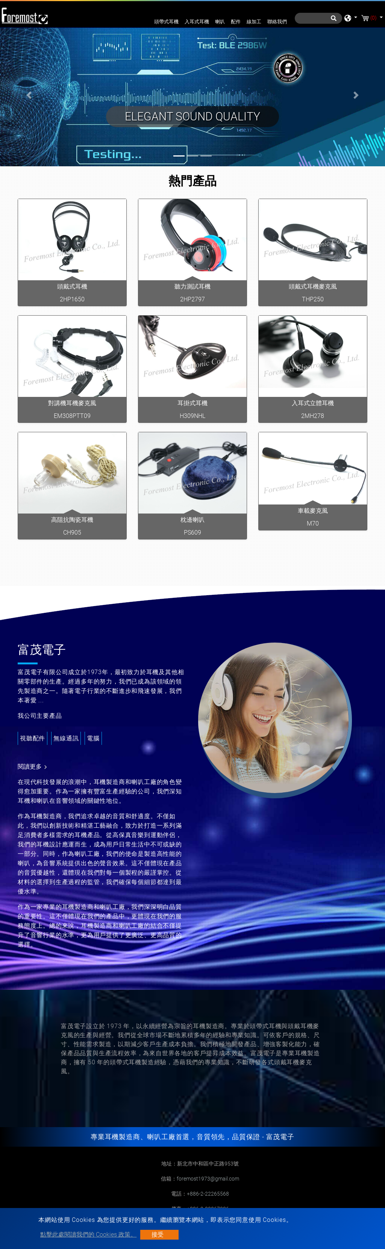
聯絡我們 (277, 21)
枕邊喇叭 (192, 519)
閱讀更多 (33, 767)
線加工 (254, 21)
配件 (236, 21)
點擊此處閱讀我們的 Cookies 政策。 (88, 1234)
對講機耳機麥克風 (72, 403)
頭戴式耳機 (72, 286)
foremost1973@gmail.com (208, 1179)
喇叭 (220, 21)
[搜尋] (318, 18)
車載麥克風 (313, 510)
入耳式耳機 (197, 21)
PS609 (192, 532)
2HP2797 (192, 299)
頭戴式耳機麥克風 (313, 286)
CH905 (72, 532)
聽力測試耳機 (192, 286)
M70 (313, 523)
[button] (29, 95)
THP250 (313, 299)
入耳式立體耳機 (313, 403)
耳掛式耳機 (192, 403)
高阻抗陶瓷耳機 (72, 519)
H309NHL (192, 415)
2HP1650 (72, 299)
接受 (158, 1234)
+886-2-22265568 (208, 1194)
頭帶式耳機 (166, 21)
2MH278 (312, 415)
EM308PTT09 (72, 415)
